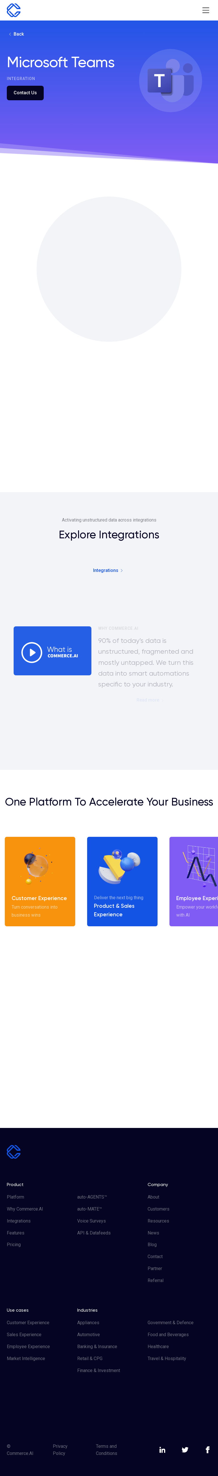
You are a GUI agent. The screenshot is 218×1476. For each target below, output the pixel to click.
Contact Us (25, 92)
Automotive (88, 1334)
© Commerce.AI (20, 1450)
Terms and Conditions (106, 1450)
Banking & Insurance (97, 1346)
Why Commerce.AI (25, 1209)
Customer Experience (28, 1322)
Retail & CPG (89, 1358)
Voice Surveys (91, 1221)
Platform (15, 1197)
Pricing (14, 1244)
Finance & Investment (98, 1370)
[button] (205, 10)
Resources (158, 1221)
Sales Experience (24, 1334)
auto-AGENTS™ (92, 1197)
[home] (13, 10)
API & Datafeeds (94, 1233)
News (153, 1233)
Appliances (88, 1322)
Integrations (19, 1221)
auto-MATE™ (89, 1209)
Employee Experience (28, 1346)
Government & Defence (171, 1322)
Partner (155, 1268)
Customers (158, 1209)
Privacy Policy (60, 1450)
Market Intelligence (26, 1358)
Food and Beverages (168, 1334)
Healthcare (158, 1346)
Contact (155, 1256)
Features (15, 1233)
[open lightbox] (52, 651)
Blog (152, 1244)
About (153, 1197)
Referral (156, 1280)
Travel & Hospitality (167, 1358)
